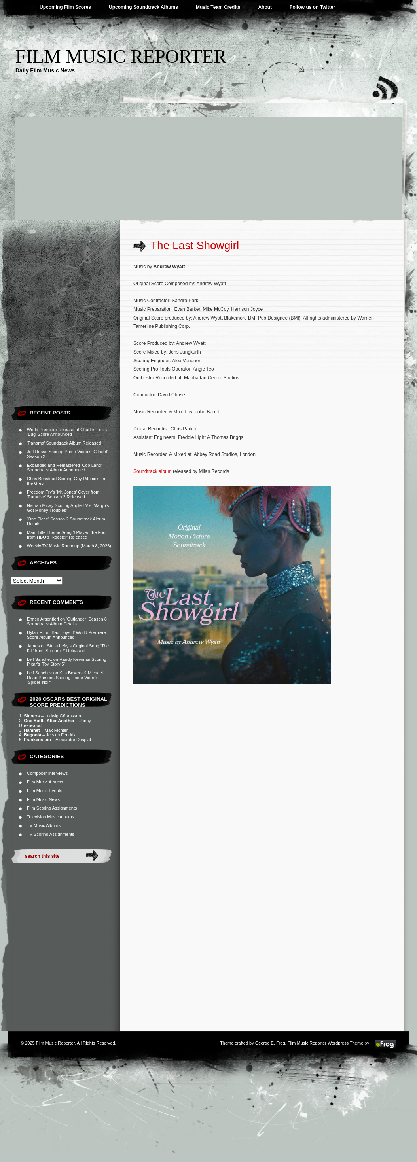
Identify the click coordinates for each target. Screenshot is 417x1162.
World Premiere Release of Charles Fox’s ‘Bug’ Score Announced (67, 432)
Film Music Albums (45, 782)
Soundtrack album (152, 471)
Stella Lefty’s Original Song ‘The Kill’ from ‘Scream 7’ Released (68, 648)
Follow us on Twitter (312, 7)
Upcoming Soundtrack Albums (143, 7)
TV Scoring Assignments (50, 834)
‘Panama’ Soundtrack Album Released (64, 443)
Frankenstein (37, 739)
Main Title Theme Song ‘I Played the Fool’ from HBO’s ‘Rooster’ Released (67, 534)
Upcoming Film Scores (65, 7)
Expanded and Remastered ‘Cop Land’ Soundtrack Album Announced (64, 467)
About (265, 7)
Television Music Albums (50, 816)
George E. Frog (270, 1043)
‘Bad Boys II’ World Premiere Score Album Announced (66, 635)
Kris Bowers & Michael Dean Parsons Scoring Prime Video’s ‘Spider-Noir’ (65, 677)
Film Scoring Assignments (52, 808)
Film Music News (43, 799)
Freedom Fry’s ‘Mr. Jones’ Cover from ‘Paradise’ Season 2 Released (63, 494)
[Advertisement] (208, 160)
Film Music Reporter (120, 56)
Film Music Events (44, 790)
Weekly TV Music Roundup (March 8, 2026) (69, 545)
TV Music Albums (44, 825)
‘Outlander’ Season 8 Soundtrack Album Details (67, 621)
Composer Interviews (47, 773)
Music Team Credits (218, 7)
